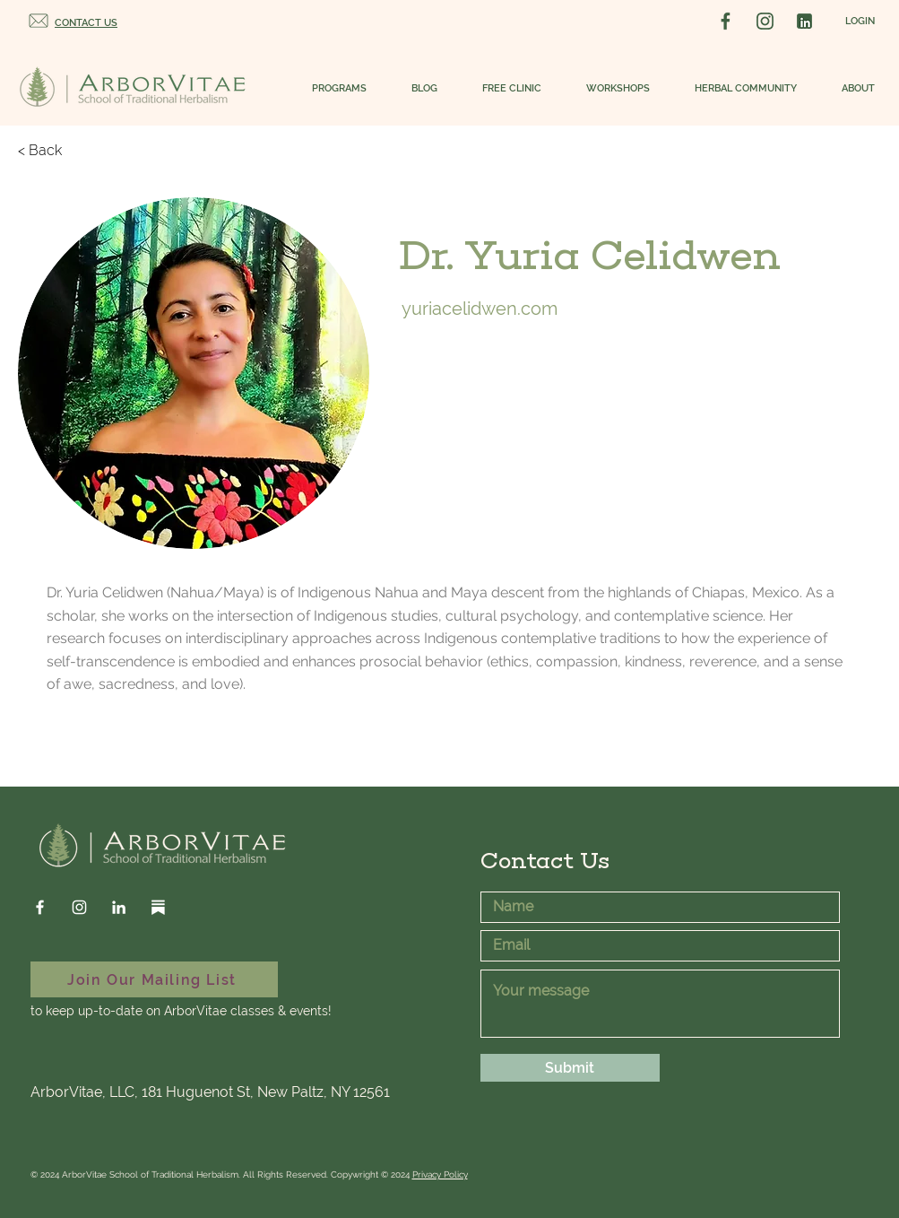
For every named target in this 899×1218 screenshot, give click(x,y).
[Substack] (158, 907)
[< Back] (54, 150)
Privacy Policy (440, 1174)
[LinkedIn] (118, 907)
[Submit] (570, 1068)
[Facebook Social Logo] (725, 21)
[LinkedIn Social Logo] (804, 21)
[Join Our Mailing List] (154, 979)
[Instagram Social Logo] (765, 21)
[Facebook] (39, 907)
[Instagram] (79, 907)
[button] (330, 88)
